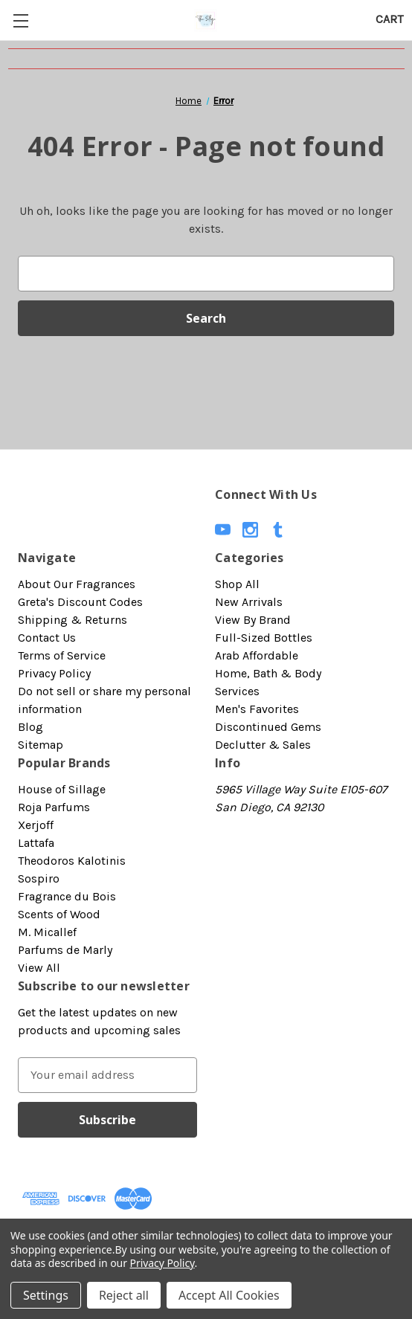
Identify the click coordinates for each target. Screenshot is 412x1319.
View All (39, 968)
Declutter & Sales (263, 745)
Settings (45, 1295)
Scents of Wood (59, 914)
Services (237, 691)
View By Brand (253, 620)
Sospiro (38, 878)
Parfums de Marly (65, 950)
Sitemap (40, 745)
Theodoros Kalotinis (72, 861)
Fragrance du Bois (67, 896)
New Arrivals (249, 602)
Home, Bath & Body (268, 673)
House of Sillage (62, 789)
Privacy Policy (54, 673)
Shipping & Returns (72, 620)
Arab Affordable (256, 655)
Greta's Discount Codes (80, 602)
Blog (30, 727)
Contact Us (47, 638)
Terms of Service (62, 655)
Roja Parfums (54, 807)
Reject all (124, 1295)
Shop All (237, 584)
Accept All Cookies (229, 1295)
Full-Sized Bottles (263, 638)
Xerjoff (36, 825)
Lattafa (36, 843)
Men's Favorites (257, 709)
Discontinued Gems (268, 727)
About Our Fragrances (76, 584)
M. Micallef (47, 932)
